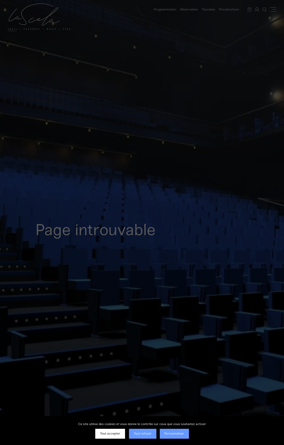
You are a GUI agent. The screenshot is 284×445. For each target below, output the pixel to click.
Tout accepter (110, 433)
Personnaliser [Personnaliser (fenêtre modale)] (174, 433)
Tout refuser (143, 433)
